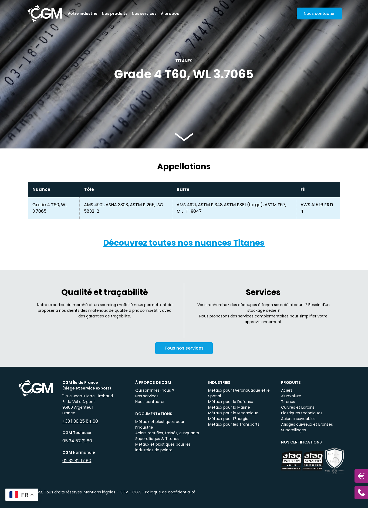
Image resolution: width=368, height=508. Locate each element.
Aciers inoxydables (298, 418)
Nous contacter (150, 401)
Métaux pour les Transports (233, 424)
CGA (136, 492)
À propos (170, 13)
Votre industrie (82, 13)
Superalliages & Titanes (157, 438)
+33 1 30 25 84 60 (80, 421)
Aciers (286, 390)
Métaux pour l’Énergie (228, 418)
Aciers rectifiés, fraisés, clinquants (167, 433)
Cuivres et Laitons (298, 407)
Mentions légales (99, 492)
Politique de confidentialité (170, 492)
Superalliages (293, 430)
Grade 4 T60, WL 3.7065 (49, 208)
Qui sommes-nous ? (154, 390)
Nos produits (114, 13)
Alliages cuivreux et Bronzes (307, 424)
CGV (124, 492)
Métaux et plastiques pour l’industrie (159, 424)
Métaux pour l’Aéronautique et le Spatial (239, 393)
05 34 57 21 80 (77, 441)
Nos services (144, 13)
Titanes (288, 401)
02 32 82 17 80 (76, 461)
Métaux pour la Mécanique (233, 413)
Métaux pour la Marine (229, 407)
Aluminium (291, 396)
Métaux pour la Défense (230, 401)
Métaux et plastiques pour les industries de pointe (163, 447)
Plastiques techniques (301, 413)
